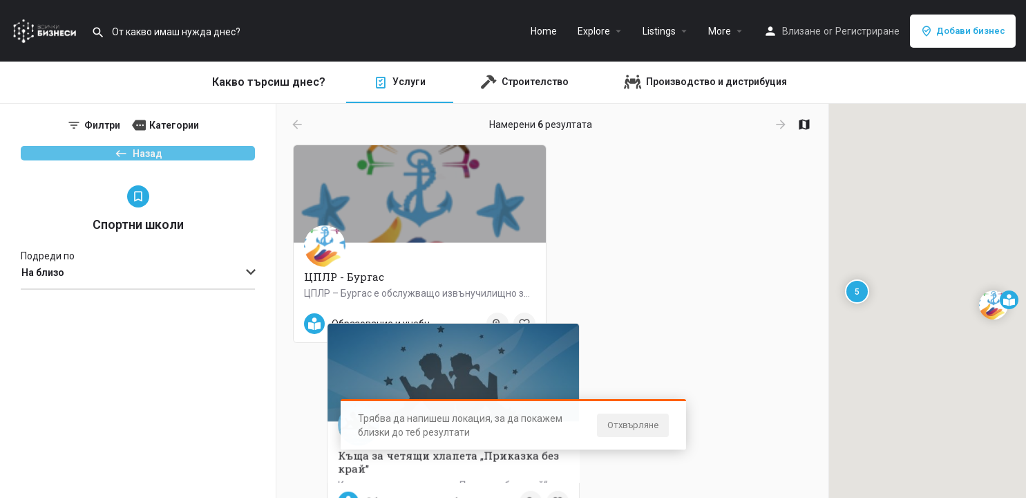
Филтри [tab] (102, 125)
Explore (594, 31)
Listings (659, 31)
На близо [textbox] (42, 295)
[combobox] (138, 296)
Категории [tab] (174, 125)
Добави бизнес (962, 31)
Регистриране (867, 31)
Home (544, 31)
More (719, 31)
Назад (138, 160)
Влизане (801, 31)
